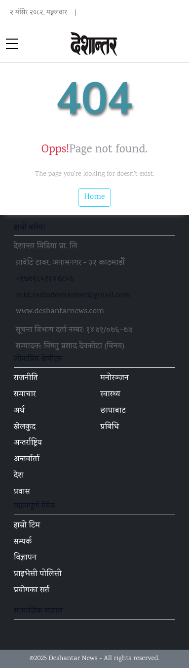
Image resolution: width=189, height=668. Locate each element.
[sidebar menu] (12, 44)
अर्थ (19, 411)
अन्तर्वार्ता (26, 460)
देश (18, 476)
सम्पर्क (23, 542)
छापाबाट (113, 411)
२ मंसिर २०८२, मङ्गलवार (38, 13)
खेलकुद (25, 427)
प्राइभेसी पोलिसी (38, 574)
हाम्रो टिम (27, 526)
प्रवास (22, 492)
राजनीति (26, 378)
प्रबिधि (110, 427)
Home (94, 197)
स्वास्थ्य (110, 395)
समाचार (25, 395)
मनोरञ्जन (115, 378)
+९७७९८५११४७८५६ (45, 280)
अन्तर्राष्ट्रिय (28, 443)
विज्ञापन (25, 558)
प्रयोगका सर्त (31, 591)
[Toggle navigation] (177, 44)
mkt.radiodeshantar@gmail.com (73, 296)
